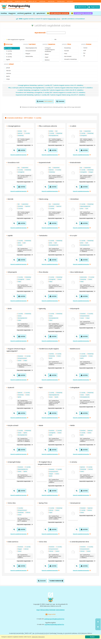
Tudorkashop (61, 1)
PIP (34, 13)
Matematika (83, 277)
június (81, 208)
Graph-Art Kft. (32, 1)
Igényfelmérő (41, 13)
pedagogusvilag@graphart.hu (54, 619)
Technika (51, 353)
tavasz (28, 279)
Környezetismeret (84, 316)
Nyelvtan (20, 133)
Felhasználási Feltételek (47, 610)
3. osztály (27, 133)
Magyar (91, 172)
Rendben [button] (92, 636)
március (90, 469)
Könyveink (10, 1)
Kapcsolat (70, 1)
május (19, 281)
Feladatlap (21, 135)
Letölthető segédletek (24, 13)
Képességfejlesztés (85, 206)
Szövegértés (83, 135)
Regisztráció (93, 7)
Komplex (20, 245)
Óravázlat (20, 206)
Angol (50, 512)
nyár (87, 208)
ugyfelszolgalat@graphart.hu (54, 624)
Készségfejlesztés (53, 135)
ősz (25, 131)
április (50, 358)
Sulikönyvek (51, 1)
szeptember (87, 131)
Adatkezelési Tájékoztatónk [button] (38, 636)
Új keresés (60, 101)
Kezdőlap (4, 13)
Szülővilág (42, 1)
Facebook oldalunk (20, 1)
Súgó (3, 1)
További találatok (56, 581)
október (20, 131)
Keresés (45, 101)
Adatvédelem (60, 610)
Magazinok (12, 13)
